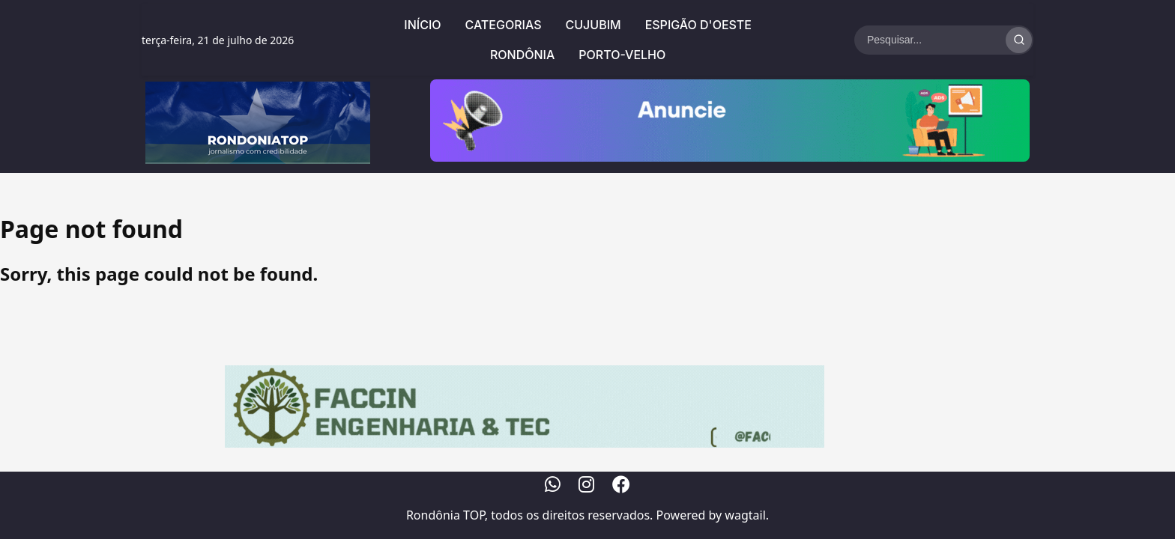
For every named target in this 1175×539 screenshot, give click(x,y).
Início (422, 24)
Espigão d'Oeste (698, 24)
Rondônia (522, 54)
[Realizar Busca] (1019, 40)
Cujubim (593, 24)
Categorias (503, 24)
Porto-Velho (622, 54)
